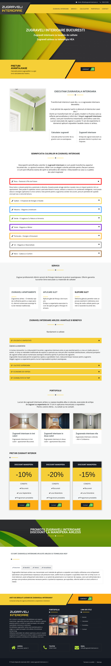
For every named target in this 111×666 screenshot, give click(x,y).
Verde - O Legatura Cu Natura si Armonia (57, 217)
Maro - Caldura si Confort (57, 253)
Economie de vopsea (56, 371)
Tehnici (36, 567)
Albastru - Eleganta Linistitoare (57, 209)
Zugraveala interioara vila (87, 433)
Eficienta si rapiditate (56, 340)
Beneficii (26, 567)
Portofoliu (95, 9)
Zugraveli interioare (61, 9)
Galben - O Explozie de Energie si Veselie (57, 200)
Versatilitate (46, 567)
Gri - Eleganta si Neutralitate (57, 244)
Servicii (74, 9)
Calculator (84, 9)
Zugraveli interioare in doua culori (53, 434)
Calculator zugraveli (60, 132)
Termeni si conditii (88, 662)
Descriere (16, 567)
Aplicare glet (50, 292)
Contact (105, 9)
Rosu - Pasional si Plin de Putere (56, 181)
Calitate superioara (56, 365)
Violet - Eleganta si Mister (57, 226)
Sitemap (99, 662)
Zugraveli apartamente (23, 292)
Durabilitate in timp (56, 378)
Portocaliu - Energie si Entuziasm (57, 235)
